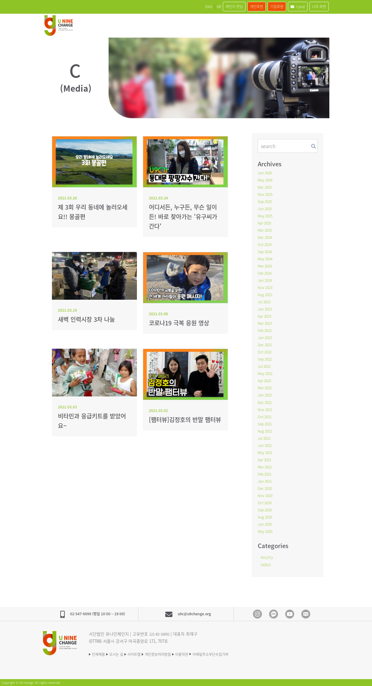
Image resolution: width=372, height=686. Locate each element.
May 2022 (266, 373)
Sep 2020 (266, 509)
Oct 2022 (266, 352)
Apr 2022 (266, 380)
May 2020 (266, 531)
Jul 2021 (265, 438)
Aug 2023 (266, 294)
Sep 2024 (266, 251)
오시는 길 (123, 653)
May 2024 (266, 259)
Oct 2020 (266, 502)
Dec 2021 (266, 402)
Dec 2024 (266, 237)
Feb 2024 (266, 273)
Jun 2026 (266, 173)
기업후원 (263, 7)
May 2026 (266, 180)
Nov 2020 (266, 495)
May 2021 (266, 452)
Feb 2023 (266, 330)
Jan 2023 (266, 337)
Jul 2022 (265, 366)
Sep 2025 (266, 201)
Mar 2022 (266, 387)
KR (188, 7)
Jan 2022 (266, 395)
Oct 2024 (266, 244)
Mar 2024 (266, 266)
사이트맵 (146, 653)
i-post (289, 7)
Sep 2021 (266, 423)
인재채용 (99, 653)
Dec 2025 (266, 187)
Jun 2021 (266, 445)
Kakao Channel (273, 613)
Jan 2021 (266, 481)
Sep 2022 (266, 359)
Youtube (289, 613)
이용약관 (207, 653)
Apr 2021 (266, 459)
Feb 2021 (266, 473)
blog (305, 613)
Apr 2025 (266, 223)
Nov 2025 (266, 194)
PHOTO (268, 557)
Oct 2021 (266, 416)
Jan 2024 (266, 280)
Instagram (257, 613)
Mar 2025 (266, 230)
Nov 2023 (266, 287)
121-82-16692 (161, 633)
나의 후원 (316, 7)
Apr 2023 (266, 316)
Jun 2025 (266, 208)
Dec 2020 (266, 488)
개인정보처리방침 (176, 653)
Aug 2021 (266, 430)
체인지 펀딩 (208, 7)
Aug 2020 (266, 516)
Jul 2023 (265, 301)
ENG (174, 7)
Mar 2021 (266, 466)
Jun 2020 (266, 524)
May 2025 (266, 216)
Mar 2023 (266, 323)
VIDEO (266, 564)
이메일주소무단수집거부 (243, 653)
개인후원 (237, 7)
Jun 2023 (266, 309)
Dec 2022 (266, 344)
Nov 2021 (266, 409)
